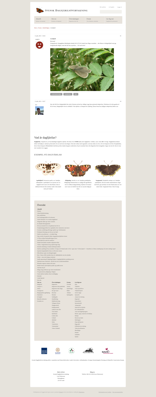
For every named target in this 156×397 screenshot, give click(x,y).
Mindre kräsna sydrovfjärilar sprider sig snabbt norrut (50, 265)
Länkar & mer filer (56, 309)
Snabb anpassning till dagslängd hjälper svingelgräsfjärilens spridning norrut (55, 259)
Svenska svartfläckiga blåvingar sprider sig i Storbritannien (51, 230)
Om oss (58, 20)
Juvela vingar (78, 292)
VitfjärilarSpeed (78, 290)
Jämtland (54, 320)
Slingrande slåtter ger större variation (46, 221)
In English (111, 7)
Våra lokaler (55, 311)
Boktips (76, 315)
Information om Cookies (105, 392)
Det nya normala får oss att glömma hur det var (48, 226)
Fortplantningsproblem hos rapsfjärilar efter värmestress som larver (53, 228)
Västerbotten (55, 324)
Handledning (55, 299)
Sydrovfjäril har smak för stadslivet (45, 240)
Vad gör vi (39, 286)
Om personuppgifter (117, 392)
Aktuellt (41, 20)
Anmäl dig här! (40, 278)
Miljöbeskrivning (56, 301)
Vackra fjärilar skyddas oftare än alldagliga (47, 274)
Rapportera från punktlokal (58, 286)
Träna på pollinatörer (80, 328)
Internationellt (78, 303)
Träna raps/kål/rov (79, 288)
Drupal (61, 392)
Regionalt (77, 299)
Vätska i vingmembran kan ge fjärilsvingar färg (48, 244)
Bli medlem (103, 7)
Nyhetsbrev (40, 295)
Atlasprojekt (78, 305)
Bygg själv (77, 324)
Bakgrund (39, 284)
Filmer (38, 288)
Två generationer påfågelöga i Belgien (46, 272)
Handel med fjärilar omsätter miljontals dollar (48, 242)
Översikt (69, 284)
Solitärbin (77, 334)
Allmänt (69, 292)
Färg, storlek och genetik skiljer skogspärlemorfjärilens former (52, 236)
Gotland (54, 318)
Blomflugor (77, 330)
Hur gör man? (55, 290)
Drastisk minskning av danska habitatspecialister (48, 246)
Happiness (81, 392)
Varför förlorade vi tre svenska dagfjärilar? (47, 219)
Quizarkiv (77, 295)
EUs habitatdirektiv (79, 309)
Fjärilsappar (77, 320)
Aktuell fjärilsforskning (42, 213)
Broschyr (54, 292)
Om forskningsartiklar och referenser (46, 217)
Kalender (39, 276)
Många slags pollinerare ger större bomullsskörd (48, 269)
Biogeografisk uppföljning (43, 292)
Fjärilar (76, 336)
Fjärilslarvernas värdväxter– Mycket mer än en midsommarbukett (53, 261)
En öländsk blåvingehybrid (43, 223)
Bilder (68, 290)
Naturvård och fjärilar (80, 307)
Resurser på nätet (79, 318)
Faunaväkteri (78, 301)
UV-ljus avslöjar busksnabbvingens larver (47, 238)
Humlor (76, 332)
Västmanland (55, 326)
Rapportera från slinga (57, 288)
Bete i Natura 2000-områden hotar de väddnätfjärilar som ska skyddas (54, 255)
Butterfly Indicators (42, 299)
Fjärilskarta (54, 313)
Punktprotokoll (55, 307)
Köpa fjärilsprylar (79, 322)
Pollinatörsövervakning (80, 326)
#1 (120, 36)
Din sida (39, 280)
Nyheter (39, 211)
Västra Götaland (56, 328)
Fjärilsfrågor (46, 28)
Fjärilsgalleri (70, 295)
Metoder (54, 295)
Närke (53, 322)
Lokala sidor (55, 315)
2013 (76, 94)
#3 (120, 101)
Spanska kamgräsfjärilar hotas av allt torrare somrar (49, 251)
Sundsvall (68, 94)
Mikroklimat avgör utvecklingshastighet (46, 253)
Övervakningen (76, 20)
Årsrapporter (40, 290)
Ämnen (68, 286)
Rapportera (54, 284)
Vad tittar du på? (41, 267)
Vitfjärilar (77, 286)
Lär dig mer (113, 20)
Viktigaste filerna (56, 303)
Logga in (119, 7)
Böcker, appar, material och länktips (83, 313)
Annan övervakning (79, 297)
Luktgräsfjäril (56, 94)
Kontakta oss (40, 301)
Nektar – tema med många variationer (46, 257)
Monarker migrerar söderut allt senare (46, 263)
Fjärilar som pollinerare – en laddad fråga (47, 234)
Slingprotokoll (55, 305)
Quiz (76, 284)
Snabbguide (55, 297)
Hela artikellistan (41, 215)
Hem (35, 28)
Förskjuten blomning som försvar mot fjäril (47, 232)
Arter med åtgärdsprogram (81, 311)
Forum (94, 20)
